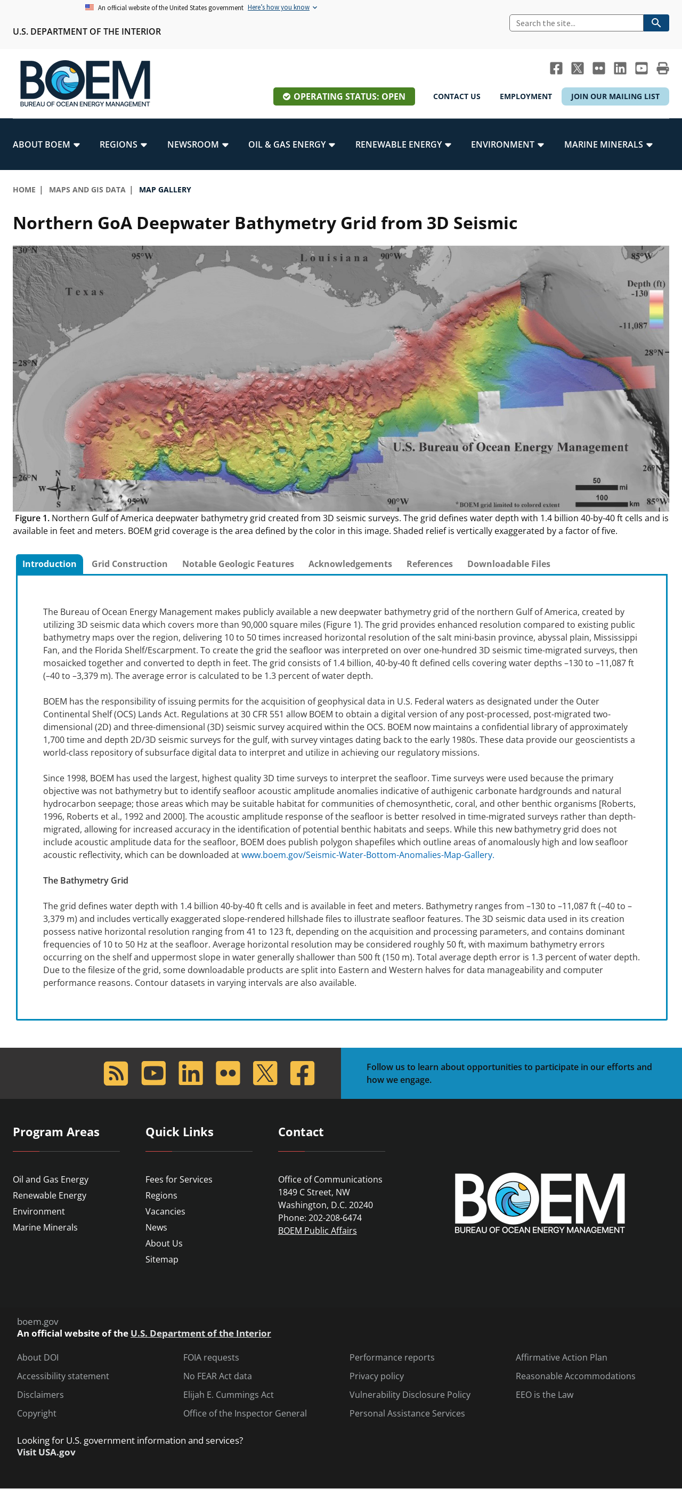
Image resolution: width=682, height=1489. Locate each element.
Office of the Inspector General (245, 1413)
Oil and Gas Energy (50, 1179)
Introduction (49, 564)
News (156, 1227)
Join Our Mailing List (615, 96)
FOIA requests (211, 1357)
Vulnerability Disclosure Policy (410, 1395)
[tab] (49, 564)
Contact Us (457, 96)
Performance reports (392, 1357)
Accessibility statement (63, 1376)
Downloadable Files (508, 564)
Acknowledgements (350, 564)
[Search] (576, 22)
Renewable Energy (49, 1195)
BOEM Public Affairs (317, 1230)
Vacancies (165, 1211)
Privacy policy (377, 1376)
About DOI (38, 1357)
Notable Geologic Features (238, 564)
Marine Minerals (45, 1227)
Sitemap (161, 1259)
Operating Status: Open (349, 96)
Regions (161, 1195)
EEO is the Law (544, 1395)
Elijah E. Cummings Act (228, 1395)
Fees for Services (179, 1179)
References (430, 564)
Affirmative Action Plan (561, 1357)
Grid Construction (130, 564)
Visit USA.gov (46, 1452)
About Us (164, 1243)
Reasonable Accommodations (576, 1376)
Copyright (36, 1413)
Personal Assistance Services (407, 1413)
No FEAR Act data (217, 1376)
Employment (526, 96)
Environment (39, 1211)
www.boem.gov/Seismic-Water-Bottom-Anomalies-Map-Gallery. (367, 855)
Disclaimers (40, 1395)
